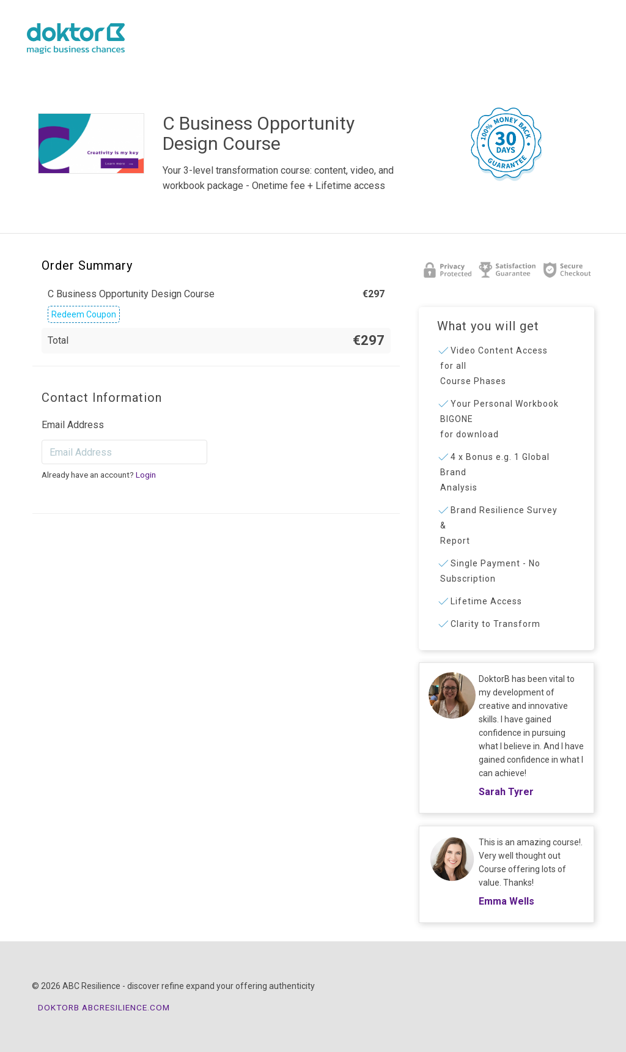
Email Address (73, 425)
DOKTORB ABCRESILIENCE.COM (104, 1007)
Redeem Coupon (83, 314)
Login (146, 475)
